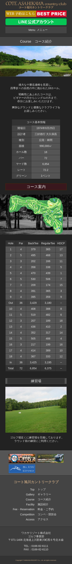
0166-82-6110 (39, 549)
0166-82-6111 (39, 545)
